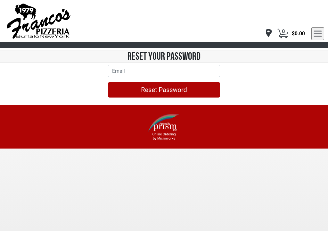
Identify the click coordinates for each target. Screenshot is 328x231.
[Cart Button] (282, 34)
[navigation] (267, 33)
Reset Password (164, 90)
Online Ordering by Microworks (164, 136)
